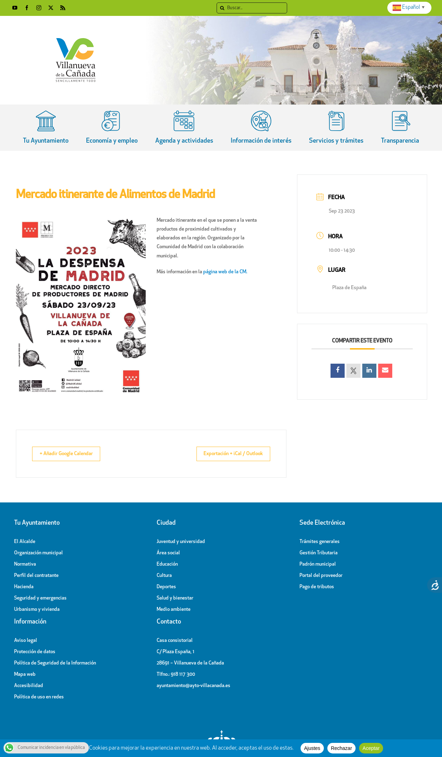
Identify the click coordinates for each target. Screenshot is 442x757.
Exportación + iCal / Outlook (228, 454)
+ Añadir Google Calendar (70, 454)
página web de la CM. (225, 272)
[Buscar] (252, 8)
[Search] (222, 8)
